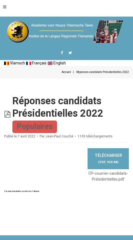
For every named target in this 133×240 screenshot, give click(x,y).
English (57, 63)
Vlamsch (14, 63)
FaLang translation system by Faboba (21, 191)
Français (36, 63)
